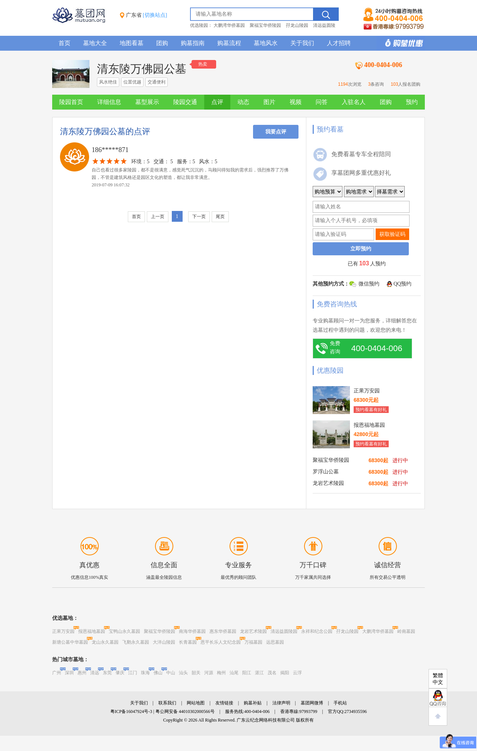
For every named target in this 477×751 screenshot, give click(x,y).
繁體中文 (438, 679)
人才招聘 (339, 43)
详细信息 (109, 102)
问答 (322, 102)
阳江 (246, 672)
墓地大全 (95, 43)
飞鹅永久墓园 (135, 642)
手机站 (340, 703)
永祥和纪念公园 (316, 631)
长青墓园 (188, 642)
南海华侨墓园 (192, 631)
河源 (208, 672)
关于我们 (302, 43)
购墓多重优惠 (400, 43)
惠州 (82, 672)
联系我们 (167, 703)
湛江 (259, 672)
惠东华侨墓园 (222, 631)
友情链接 (224, 703)
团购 (162, 43)
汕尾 (234, 672)
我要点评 (275, 132)
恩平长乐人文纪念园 (220, 642)
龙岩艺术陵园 (253, 631)
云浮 (297, 672)
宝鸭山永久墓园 (124, 631)
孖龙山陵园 (297, 25)
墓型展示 (147, 102)
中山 (170, 672)
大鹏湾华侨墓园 (229, 25)
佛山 (158, 672)
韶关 (196, 672)
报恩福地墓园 (91, 631)
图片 (269, 102)
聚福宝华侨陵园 (265, 25)
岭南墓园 (406, 631)
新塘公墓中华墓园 (70, 642)
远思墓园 (275, 642)
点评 (217, 102)
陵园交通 (185, 102)
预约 (412, 102)
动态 (243, 102)
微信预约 (368, 284)
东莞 (107, 672)
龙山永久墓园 (105, 642)
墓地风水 (266, 43)
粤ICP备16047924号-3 (131, 711)
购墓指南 (193, 43)
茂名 (272, 672)
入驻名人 (354, 102)
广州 (56, 672)
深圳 (69, 672)
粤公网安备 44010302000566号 (185, 711)
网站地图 (196, 703)
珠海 (145, 672)
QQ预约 (402, 284)
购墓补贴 (253, 703)
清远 (94, 672)
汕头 (183, 672)
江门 (132, 672)
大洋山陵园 (164, 642)
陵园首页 (71, 102)
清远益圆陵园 (284, 631)
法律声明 (281, 703)
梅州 (221, 672)
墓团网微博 (312, 703)
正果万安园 (63, 631)
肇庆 (120, 672)
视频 (295, 102)
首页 (64, 43)
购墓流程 (229, 43)
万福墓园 (253, 642)
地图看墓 (131, 43)
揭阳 (284, 672)
